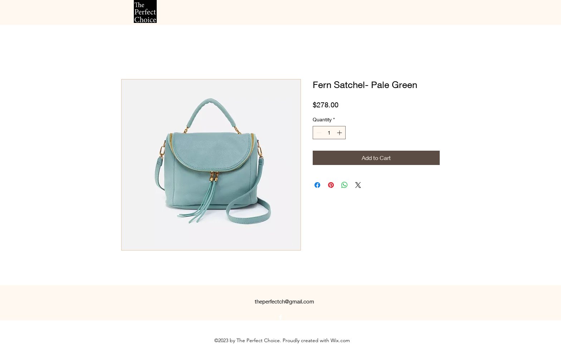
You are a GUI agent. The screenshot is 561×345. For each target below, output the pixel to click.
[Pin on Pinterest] (331, 185)
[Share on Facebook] (317, 185)
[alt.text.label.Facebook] (280, 317)
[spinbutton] (329, 132)
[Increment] (340, 132)
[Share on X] (358, 185)
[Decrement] (318, 132)
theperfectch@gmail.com (284, 301)
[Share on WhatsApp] (344, 185)
